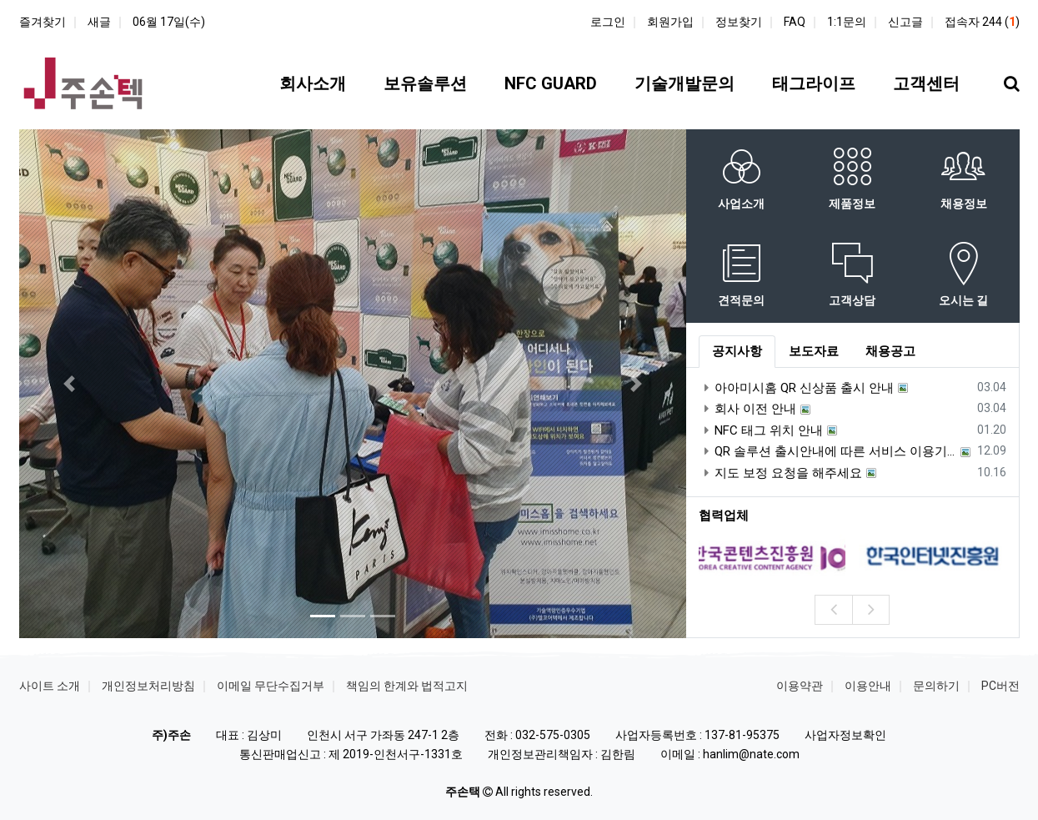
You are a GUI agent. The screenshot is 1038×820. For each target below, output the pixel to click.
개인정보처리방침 (148, 685)
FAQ (794, 21)
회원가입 (670, 21)
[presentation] (833, 610)
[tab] (737, 352)
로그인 (607, 21)
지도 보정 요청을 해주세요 (780, 472)
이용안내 (868, 685)
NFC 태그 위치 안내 (761, 430)
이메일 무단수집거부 (270, 685)
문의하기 (936, 685)
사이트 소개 (49, 685)
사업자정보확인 (845, 735)
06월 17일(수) (169, 21)
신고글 (905, 21)
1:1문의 (846, 21)
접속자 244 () (982, 21)
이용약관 (799, 685)
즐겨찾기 (42, 21)
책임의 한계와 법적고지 (407, 685)
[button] (69, 383)
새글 (99, 21)
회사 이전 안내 (747, 408)
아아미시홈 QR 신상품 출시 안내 (796, 387)
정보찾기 (738, 21)
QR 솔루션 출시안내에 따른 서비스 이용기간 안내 (828, 451)
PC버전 (1000, 685)
